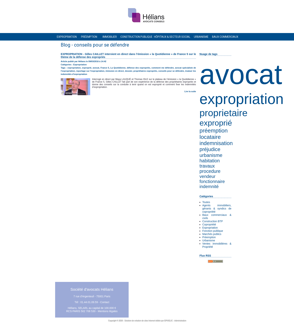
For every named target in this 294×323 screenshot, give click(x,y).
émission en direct (115, 71)
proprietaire (224, 113)
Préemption (209, 237)
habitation (210, 160)
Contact (104, 302)
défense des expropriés (138, 68)
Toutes (206, 202)
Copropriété (209, 224)
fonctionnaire (212, 181)
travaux (207, 166)
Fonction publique (212, 230)
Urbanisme (208, 240)
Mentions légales (108, 311)
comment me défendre (163, 68)
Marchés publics (211, 234)
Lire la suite (190, 91)
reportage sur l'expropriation (90, 71)
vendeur (207, 176)
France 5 (104, 68)
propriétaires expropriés (145, 71)
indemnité (209, 186)
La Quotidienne (118, 68)
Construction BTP (212, 221)
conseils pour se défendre (171, 71)
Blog (65, 45)
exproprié (216, 122)
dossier (128, 71)
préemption (214, 130)
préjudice (210, 149)
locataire (210, 137)
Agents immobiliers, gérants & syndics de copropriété (216, 208)
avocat (241, 74)
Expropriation (210, 227)
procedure (210, 171)
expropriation (242, 99)
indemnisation (216, 143)
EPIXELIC (168, 320)
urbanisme (211, 155)
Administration (180, 320)
